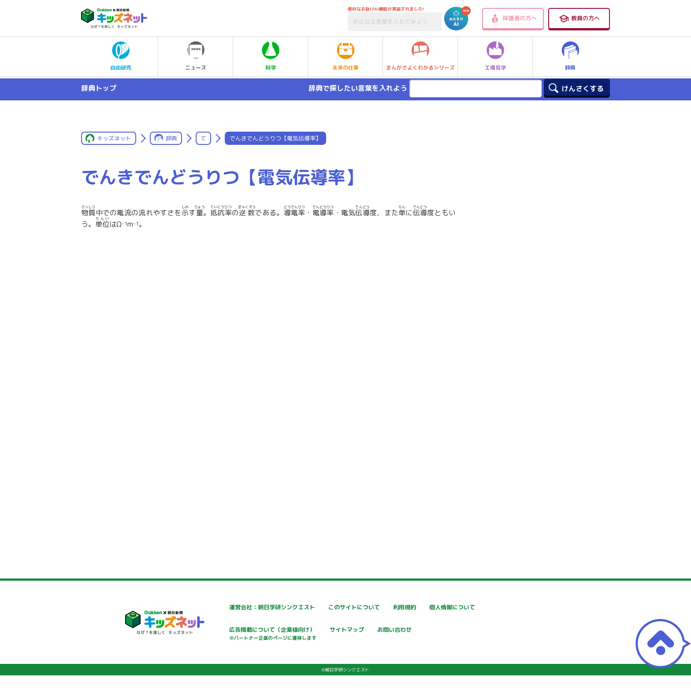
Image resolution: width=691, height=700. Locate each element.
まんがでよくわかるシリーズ (420, 56)
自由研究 (120, 56)
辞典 (570, 56)
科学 (270, 56)
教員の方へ (579, 18)
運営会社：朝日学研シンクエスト (248, 607)
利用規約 (425, 607)
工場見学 (495, 56)
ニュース (195, 56)
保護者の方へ (513, 18)
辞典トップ (98, 88)
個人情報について (226, 630)
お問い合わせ (220, 661)
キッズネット (114, 138)
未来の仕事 (345, 56)
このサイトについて (335, 607)
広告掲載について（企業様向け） (354, 635)
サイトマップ (431, 630)
